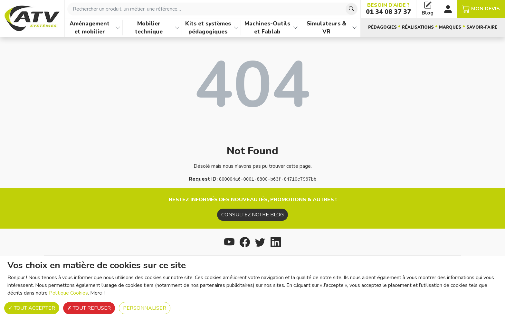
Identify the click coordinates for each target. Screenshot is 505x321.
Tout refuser (89, 308)
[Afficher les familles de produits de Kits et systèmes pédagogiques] (236, 27)
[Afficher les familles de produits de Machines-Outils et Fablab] (295, 27)
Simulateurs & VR (326, 27)
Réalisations (418, 27)
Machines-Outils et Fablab (267, 27)
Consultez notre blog (252, 214)
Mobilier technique (149, 27)
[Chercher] (351, 9)
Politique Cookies (68, 293)
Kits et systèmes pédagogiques (208, 27)
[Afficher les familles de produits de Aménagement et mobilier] (117, 27)
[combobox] (212, 9)
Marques (450, 27)
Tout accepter (31, 308)
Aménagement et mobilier (90, 27)
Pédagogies (382, 27)
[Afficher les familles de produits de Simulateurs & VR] (354, 27)
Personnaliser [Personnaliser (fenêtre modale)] (144, 308)
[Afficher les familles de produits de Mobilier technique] (177, 27)
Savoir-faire (481, 27)
